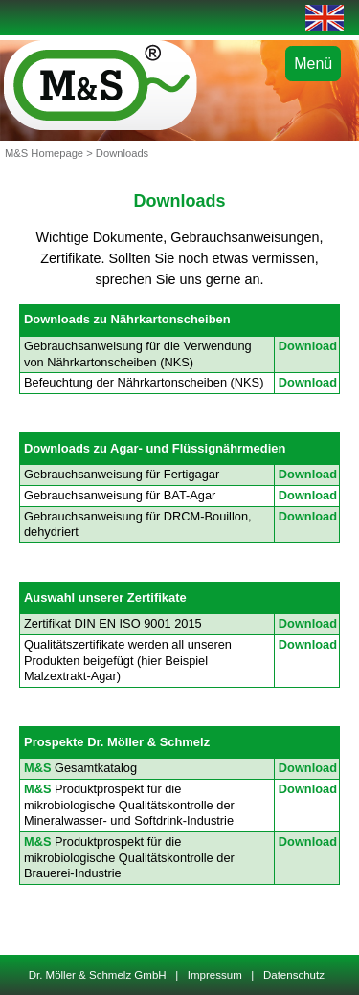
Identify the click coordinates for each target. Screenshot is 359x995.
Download (308, 346)
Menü (313, 63)
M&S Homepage (44, 153)
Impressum (214, 975)
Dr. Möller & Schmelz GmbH (100, 975)
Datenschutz (294, 975)
